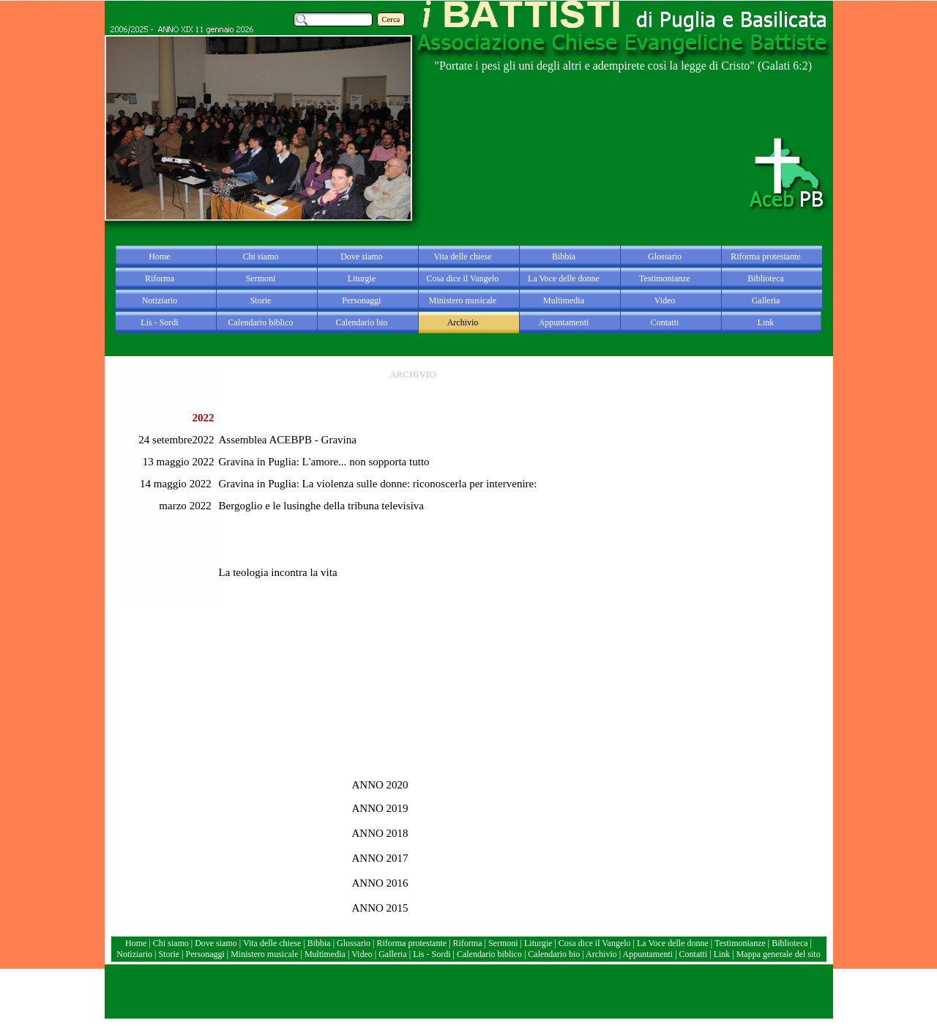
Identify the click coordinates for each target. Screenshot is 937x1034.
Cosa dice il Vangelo (596, 943)
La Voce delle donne (673, 943)
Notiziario (134, 954)
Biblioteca (791, 943)
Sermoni (503, 943)
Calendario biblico (489, 954)
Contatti (694, 954)
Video (362, 954)
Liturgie (538, 943)
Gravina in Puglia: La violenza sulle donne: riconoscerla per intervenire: (378, 484)
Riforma (469, 943)
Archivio (601, 954)
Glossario (353, 943)
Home (137, 943)
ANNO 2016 (380, 883)
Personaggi (204, 954)
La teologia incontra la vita (278, 572)
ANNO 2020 (380, 785)
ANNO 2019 (380, 808)
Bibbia (320, 943)
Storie (168, 954)
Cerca (391, 19)
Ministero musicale (264, 954)
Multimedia (325, 954)
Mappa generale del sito (778, 954)
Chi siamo (171, 943)
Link (722, 954)
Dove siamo (216, 943)
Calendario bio (555, 954)
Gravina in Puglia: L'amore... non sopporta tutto (324, 462)
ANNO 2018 (380, 833)
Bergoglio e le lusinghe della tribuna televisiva (322, 506)
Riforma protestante (411, 943)
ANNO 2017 (380, 858)
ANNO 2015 (380, 908)
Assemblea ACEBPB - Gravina (287, 440)
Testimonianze (740, 943)
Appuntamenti (648, 954)
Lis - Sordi (431, 954)
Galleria (392, 954)
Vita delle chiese (272, 943)
